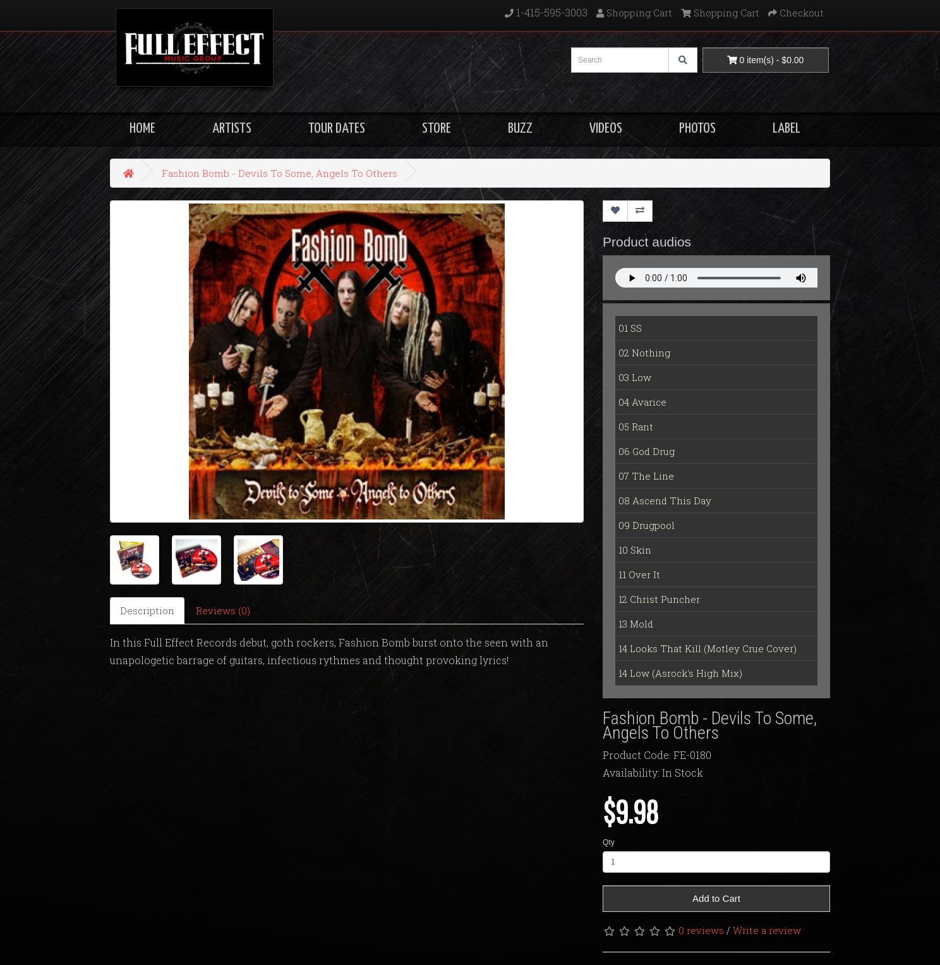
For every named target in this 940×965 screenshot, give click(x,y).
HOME (142, 128)
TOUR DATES (336, 128)
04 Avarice (642, 402)
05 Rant (635, 426)
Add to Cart (716, 898)
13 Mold (635, 623)
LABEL (786, 128)
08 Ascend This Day (664, 500)
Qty (609, 842)
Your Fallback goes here (716, 277)
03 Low (634, 377)
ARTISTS (231, 128)
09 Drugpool (646, 525)
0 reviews (701, 930)
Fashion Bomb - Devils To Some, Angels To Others (279, 173)
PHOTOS (697, 128)
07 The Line (646, 476)
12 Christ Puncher (659, 599)
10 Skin (634, 549)
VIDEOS (605, 128)
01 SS (630, 328)
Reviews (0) (223, 610)
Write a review (767, 930)
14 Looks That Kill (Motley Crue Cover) (707, 648)
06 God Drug (646, 451)
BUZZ (520, 128)
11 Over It (639, 574)
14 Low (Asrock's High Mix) (680, 673)
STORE (436, 128)
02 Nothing (644, 352)
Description (147, 610)
